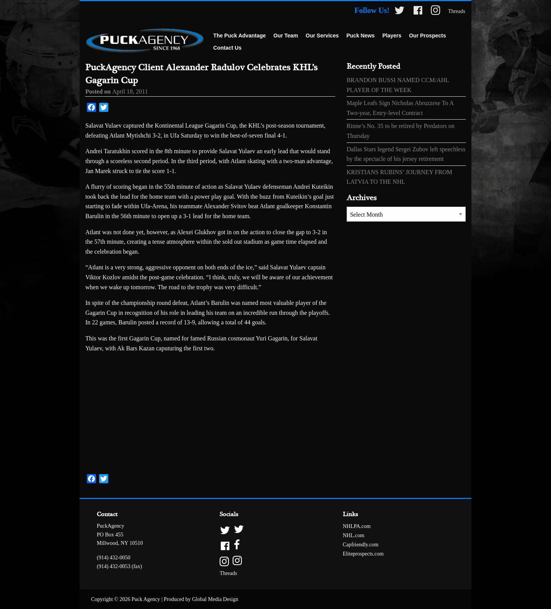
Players (391, 35)
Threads (456, 11)
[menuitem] (239, 36)
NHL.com (353, 535)
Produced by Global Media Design (201, 599)
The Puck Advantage (239, 35)
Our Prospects (427, 35)
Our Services (322, 35)
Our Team (286, 35)
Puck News (360, 35)
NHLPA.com (357, 526)
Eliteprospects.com (363, 554)
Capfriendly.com (361, 544)
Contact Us (227, 48)
